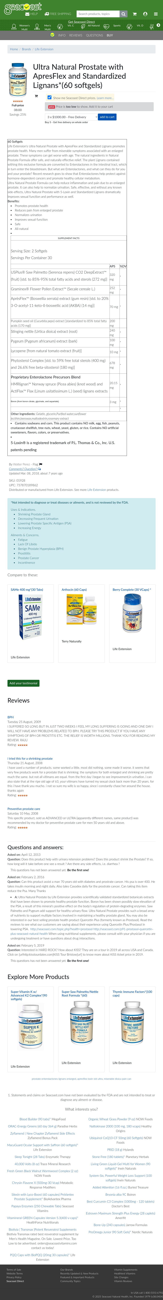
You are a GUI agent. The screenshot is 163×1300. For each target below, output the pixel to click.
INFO (61, 35)
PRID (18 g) (114, 1149)
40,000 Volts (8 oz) (27, 1164)
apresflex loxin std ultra (90, 1078)
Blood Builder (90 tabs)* (35, 1119)
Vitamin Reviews (123, 1281)
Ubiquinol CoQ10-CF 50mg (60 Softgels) (116, 1138)
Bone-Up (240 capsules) (109, 1225)
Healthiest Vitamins (124, 1273)
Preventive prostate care (23, 809)
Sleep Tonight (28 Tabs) (30, 1157)
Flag (37, 464)
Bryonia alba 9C (115, 1194)
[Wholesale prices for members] (49, 97)
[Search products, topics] (98, 13)
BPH (10, 717)
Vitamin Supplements (125, 1269)
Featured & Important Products (77, 1277)
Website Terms (15, 1273)
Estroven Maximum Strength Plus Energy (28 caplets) (120, 1213)
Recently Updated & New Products (79, 1273)
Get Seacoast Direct (81, 22)
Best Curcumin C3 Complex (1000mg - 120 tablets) (120, 1201)
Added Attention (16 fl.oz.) (110, 1187)
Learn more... (105, 98)
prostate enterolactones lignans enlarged (54, 1078)
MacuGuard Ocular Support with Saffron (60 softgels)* (42, 1145)
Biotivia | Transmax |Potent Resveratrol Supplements (43, 1229)
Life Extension (44, 49)
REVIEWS (75, 35)
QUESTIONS (94, 35)
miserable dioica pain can (117, 1078)
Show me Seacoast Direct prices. (81, 97)
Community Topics (70, 1281)
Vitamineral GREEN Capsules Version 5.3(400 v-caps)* (42, 1218)
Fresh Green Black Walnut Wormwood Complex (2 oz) (42, 1171)
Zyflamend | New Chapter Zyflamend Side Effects (42, 1133)
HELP (31, 14)
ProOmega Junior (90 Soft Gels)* (110, 1232)
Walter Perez (22, 464)
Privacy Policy (14, 1277)
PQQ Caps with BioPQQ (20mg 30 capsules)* (40, 1255)
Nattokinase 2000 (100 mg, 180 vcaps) (115, 1126)
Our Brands (66, 1269)
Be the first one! (78, 870)
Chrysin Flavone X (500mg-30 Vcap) (35, 1183)
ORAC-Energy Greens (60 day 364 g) (32, 1126)
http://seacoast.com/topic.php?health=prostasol (61, 929)
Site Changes (121, 1277)
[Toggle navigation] (156, 13)
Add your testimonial (23, 683)
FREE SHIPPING (57, 14)
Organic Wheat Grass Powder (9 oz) (112, 1119)
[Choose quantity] (71, 117)
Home (14, 49)
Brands (26, 49)
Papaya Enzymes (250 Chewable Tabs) (36, 1206)
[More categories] (158, 25)
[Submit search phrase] (124, 13)
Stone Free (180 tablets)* (108, 1157)
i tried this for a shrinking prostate (30, 758)
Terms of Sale (14, 1269)
